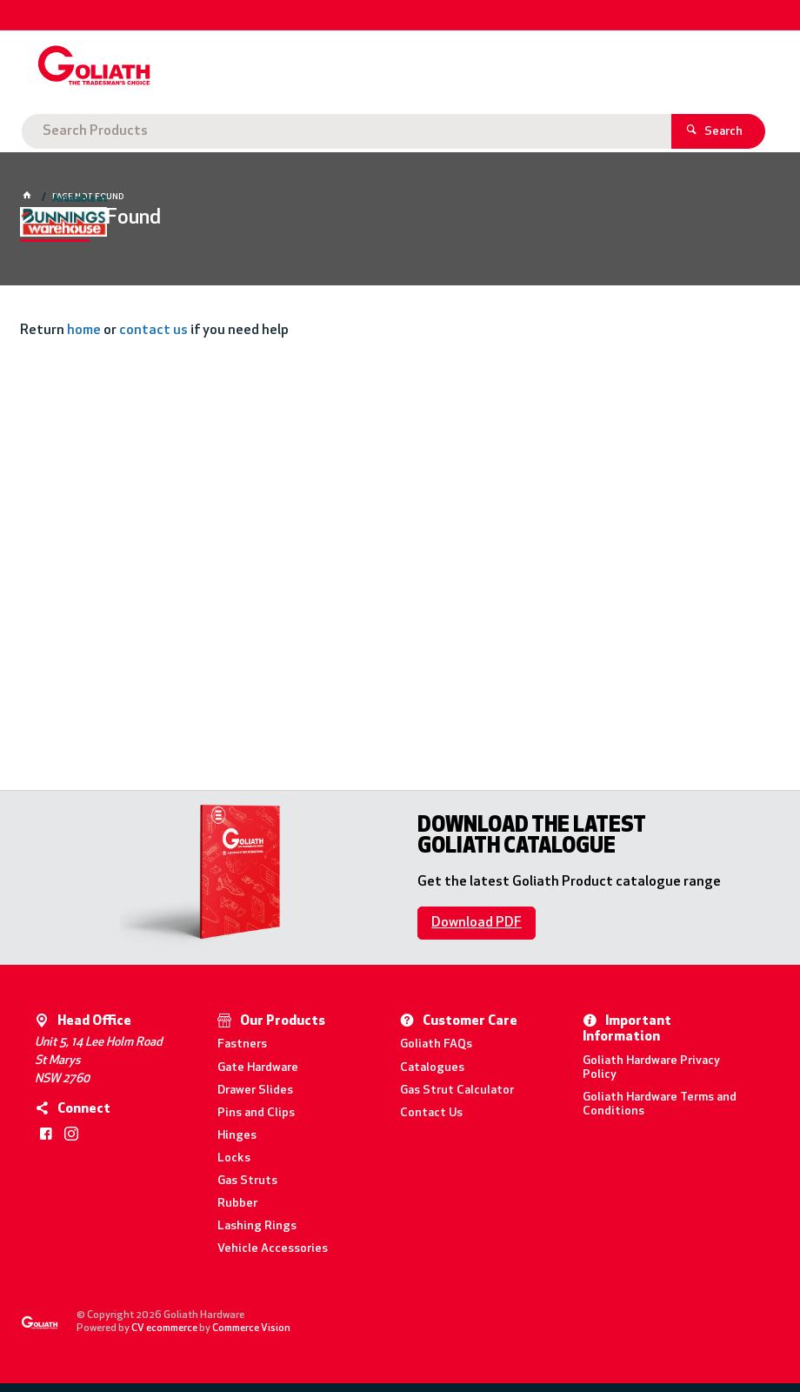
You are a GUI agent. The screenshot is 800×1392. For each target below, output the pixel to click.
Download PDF (476, 923)
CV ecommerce (164, 1328)
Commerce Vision (251, 1328)
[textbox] (396, 69)
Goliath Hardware (94, 131)
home (84, 331)
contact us (153, 331)
